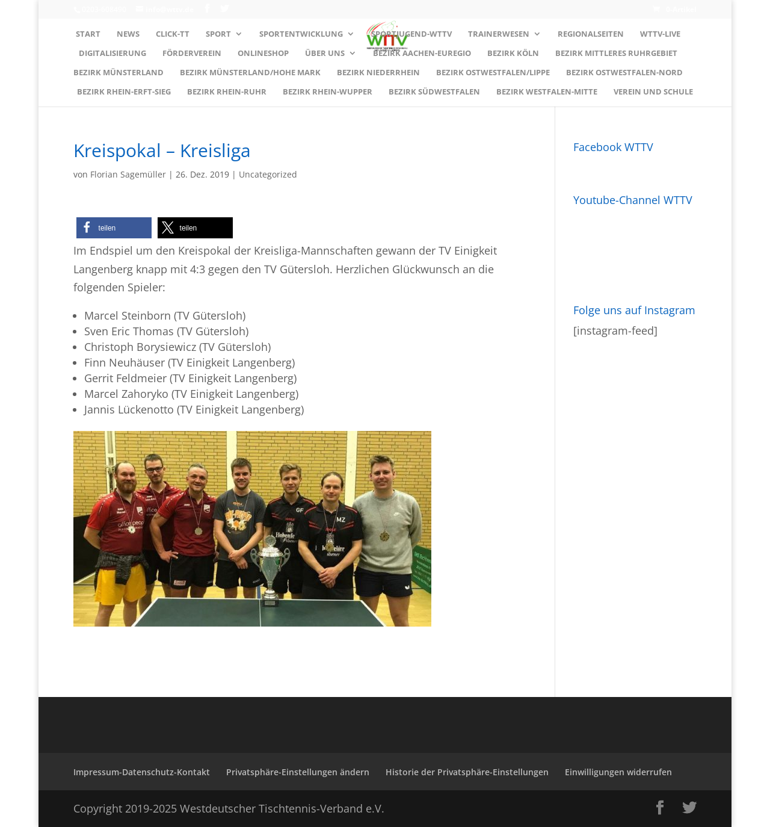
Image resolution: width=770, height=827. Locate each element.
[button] (114, 227)
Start (88, 34)
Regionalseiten (591, 34)
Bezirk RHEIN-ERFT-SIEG (124, 92)
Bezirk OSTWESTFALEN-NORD (624, 73)
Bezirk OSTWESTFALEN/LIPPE (493, 73)
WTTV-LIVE (660, 34)
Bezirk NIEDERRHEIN (378, 73)
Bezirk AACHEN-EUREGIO (422, 53)
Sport (218, 34)
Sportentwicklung (301, 34)
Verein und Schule (653, 92)
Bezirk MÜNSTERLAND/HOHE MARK (250, 73)
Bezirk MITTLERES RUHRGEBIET (616, 53)
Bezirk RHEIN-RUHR (226, 92)
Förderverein (191, 53)
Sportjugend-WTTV (411, 34)
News (128, 34)
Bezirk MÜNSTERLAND (118, 73)
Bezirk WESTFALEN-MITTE (546, 92)
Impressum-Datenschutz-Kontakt (141, 772)
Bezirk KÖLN (513, 53)
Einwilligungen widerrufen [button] (618, 772)
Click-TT (172, 34)
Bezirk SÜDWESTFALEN (434, 92)
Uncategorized (268, 174)
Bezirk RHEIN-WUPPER (327, 92)
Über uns (325, 53)
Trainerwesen (498, 34)
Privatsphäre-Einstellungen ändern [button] (297, 772)
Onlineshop (263, 53)
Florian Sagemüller (128, 174)
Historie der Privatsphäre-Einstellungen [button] (467, 772)
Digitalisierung (112, 53)
